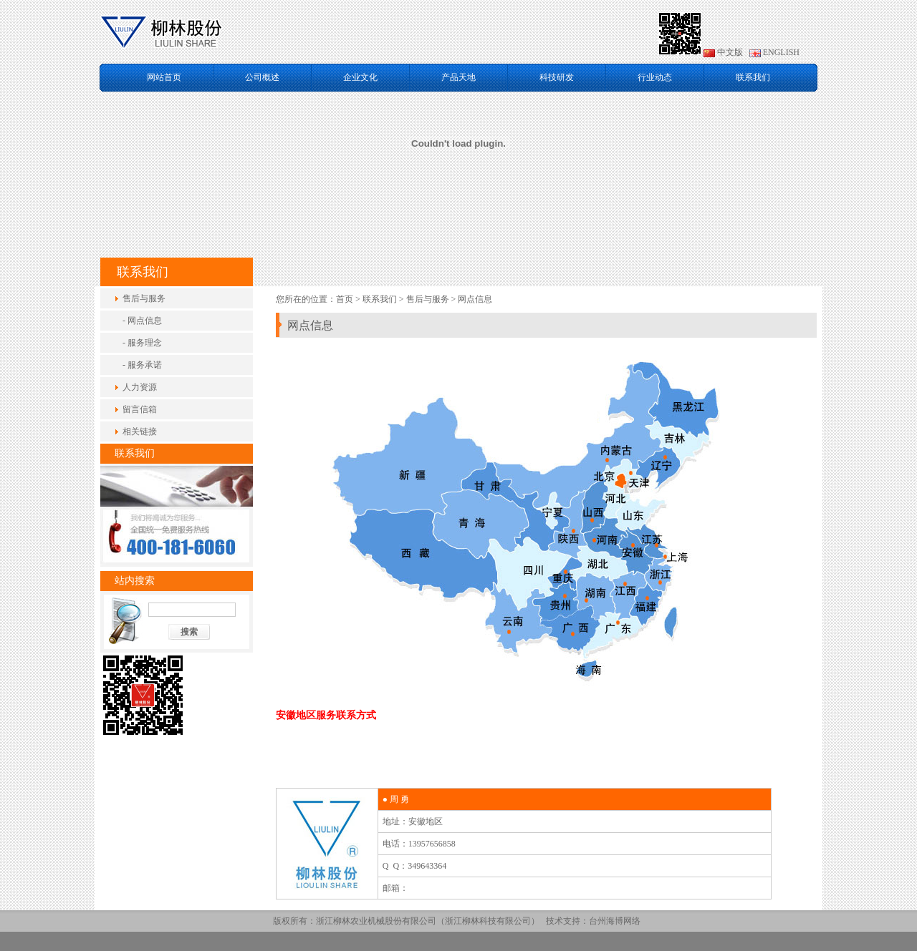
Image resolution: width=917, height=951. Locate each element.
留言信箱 (140, 409)
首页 (344, 299)
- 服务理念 (142, 343)
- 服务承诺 (142, 365)
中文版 (723, 52)
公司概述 (262, 77)
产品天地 (458, 77)
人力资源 (140, 387)
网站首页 (164, 77)
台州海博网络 (614, 921)
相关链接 (140, 431)
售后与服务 (144, 298)
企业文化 (360, 77)
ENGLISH (774, 52)
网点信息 (475, 299)
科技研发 (556, 77)
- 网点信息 (142, 321)
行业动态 (655, 77)
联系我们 (753, 77)
